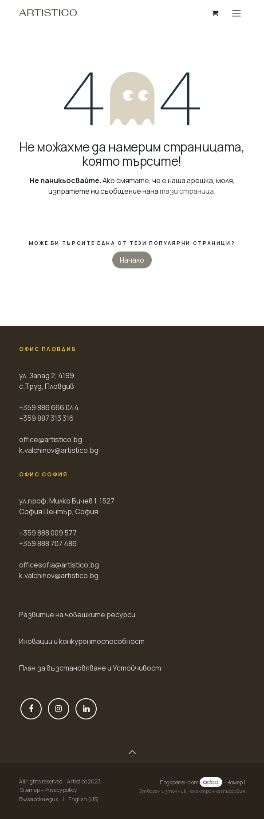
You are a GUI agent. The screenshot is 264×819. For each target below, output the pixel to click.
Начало (132, 260)
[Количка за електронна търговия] (215, 13)
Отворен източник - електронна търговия (192, 790)
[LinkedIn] (86, 708)
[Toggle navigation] (236, 13)
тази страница (187, 191)
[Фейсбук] (31, 708)
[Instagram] (58, 708)
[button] (132, 752)
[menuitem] (38, 799)
